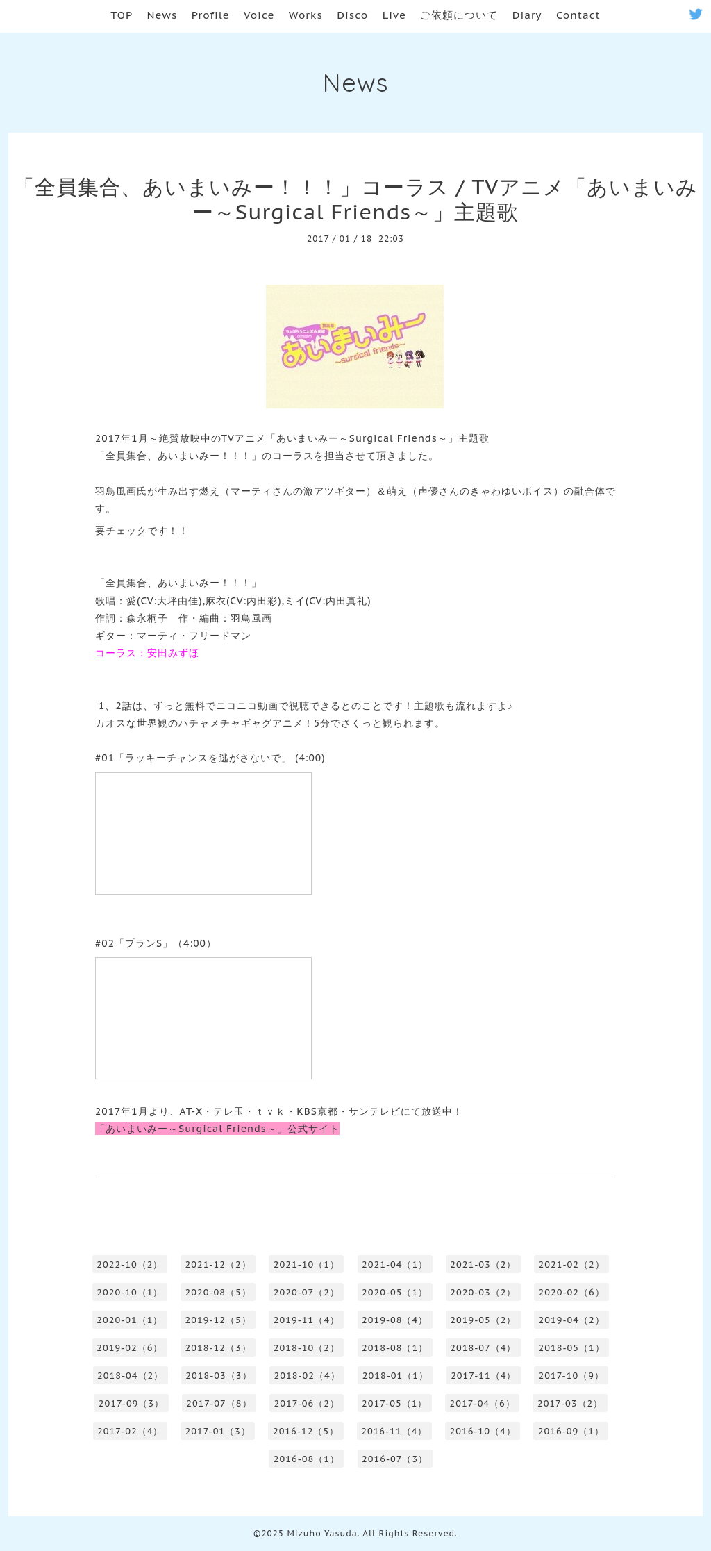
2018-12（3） (218, 1348)
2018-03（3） (218, 1376)
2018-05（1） (572, 1348)
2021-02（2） (572, 1264)
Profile (211, 15)
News (162, 15)
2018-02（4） (307, 1376)
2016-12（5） (306, 1431)
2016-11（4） (394, 1431)
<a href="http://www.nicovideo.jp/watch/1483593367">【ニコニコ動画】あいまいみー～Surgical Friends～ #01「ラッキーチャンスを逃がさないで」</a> (203, 833)
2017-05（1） (394, 1403)
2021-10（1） (307, 1264)
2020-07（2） (307, 1292)
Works (306, 15)
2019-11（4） (307, 1320)
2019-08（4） (395, 1320)
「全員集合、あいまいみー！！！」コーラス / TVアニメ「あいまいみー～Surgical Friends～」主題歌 (355, 199)
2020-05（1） (395, 1292)
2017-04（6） (482, 1403)
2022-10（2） (129, 1264)
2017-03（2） (570, 1403)
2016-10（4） (482, 1431)
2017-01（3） (218, 1431)
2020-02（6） (572, 1292)
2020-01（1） (129, 1320)
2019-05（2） (483, 1320)
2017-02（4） (129, 1431)
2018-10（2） (307, 1348)
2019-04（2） (572, 1320)
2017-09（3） (131, 1403)
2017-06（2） (307, 1403)
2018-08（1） (395, 1348)
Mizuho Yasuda (322, 1533)
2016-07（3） (395, 1459)
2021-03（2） (483, 1264)
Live (394, 15)
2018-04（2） (130, 1376)
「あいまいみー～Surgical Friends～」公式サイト (217, 1128)
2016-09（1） (571, 1431)
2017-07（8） (218, 1403)
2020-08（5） (218, 1292)
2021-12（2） (218, 1264)
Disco (352, 15)
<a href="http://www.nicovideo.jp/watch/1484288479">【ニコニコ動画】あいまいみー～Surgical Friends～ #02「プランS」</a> (203, 1018)
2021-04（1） (395, 1264)
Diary (527, 15)
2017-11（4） (483, 1376)
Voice (259, 15)
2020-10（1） (129, 1292)
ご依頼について (459, 15)
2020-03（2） (483, 1292)
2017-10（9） (571, 1376)
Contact (578, 15)
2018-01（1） (395, 1376)
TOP (121, 15)
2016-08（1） (307, 1459)
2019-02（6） (129, 1348)
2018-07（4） (483, 1348)
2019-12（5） (218, 1320)
